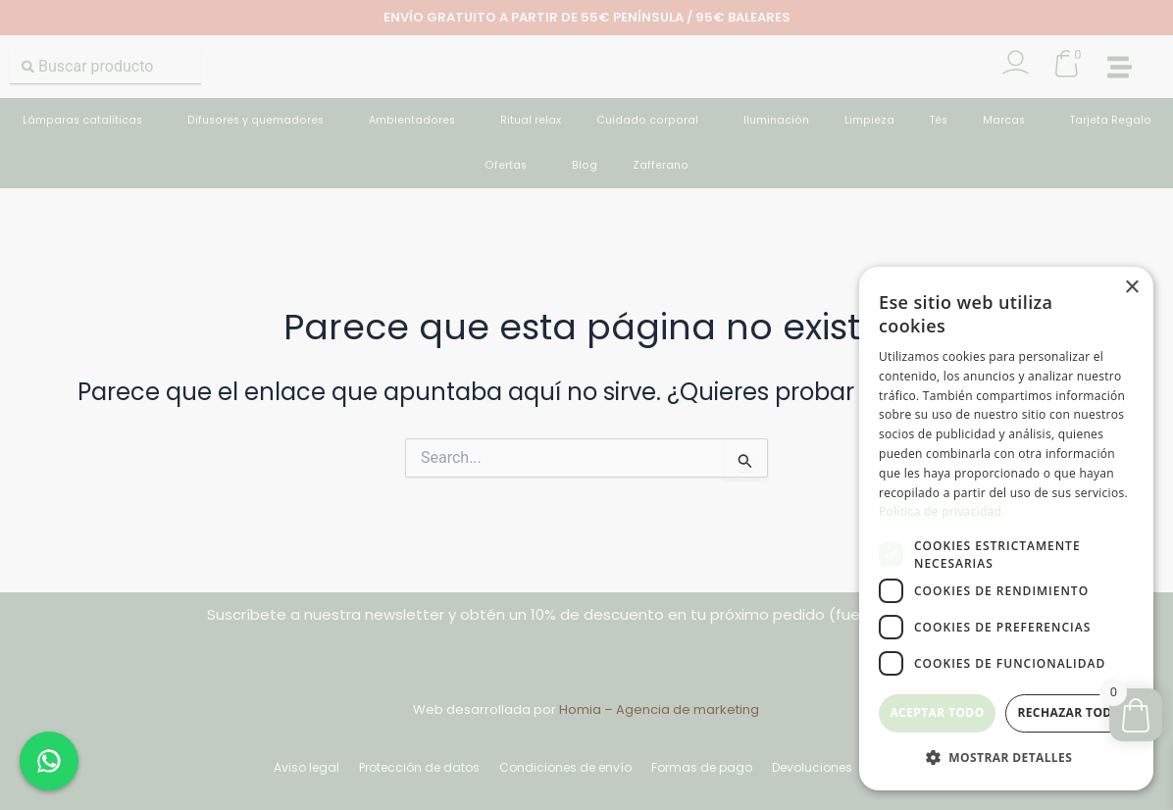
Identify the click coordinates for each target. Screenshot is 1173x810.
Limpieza (869, 120)
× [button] (1131, 287)
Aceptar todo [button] (937, 712)
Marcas (1009, 120)
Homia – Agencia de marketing (659, 709)
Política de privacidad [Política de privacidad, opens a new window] (940, 511)
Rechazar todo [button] (1069, 712)
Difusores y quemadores (260, 120)
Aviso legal (306, 767)
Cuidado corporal (652, 120)
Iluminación (776, 120)
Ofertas (510, 166)
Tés (938, 120)
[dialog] (1006, 528)
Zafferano (660, 165)
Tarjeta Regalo (1110, 120)
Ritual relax (530, 120)
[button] (1119, 67)
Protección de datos (419, 767)
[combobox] (105, 66)
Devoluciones (812, 767)
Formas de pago (701, 767)
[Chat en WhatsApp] (49, 761)
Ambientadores (417, 120)
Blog (584, 165)
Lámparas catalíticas (87, 120)
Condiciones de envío (565, 767)
